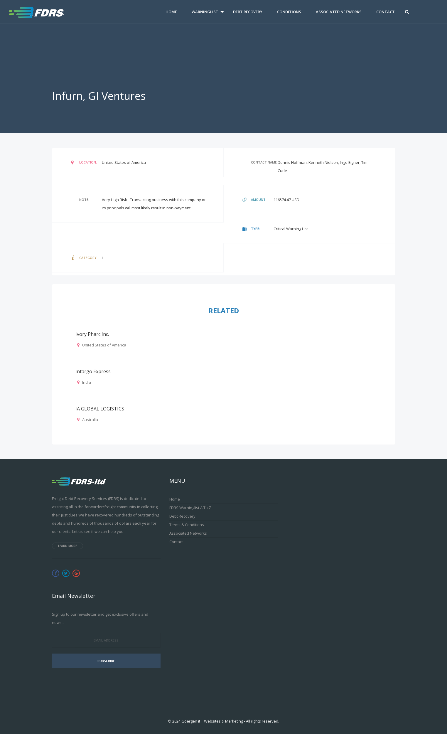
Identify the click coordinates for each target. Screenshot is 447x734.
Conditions (289, 11)
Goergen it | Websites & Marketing (212, 721)
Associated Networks (339, 11)
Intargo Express (93, 371)
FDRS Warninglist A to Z (190, 507)
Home (171, 11)
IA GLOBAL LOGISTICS (99, 408)
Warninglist (205, 11)
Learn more (67, 546)
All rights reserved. (262, 721)
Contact (385, 11)
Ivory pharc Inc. (92, 334)
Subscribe (106, 661)
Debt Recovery (247, 11)
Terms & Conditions (186, 524)
